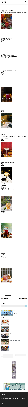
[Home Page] (4, 1)
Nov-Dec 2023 (9, 295)
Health (2, 404)
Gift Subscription (15, 313)
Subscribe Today (15, 310)
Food (5, 295)
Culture (2, 402)
